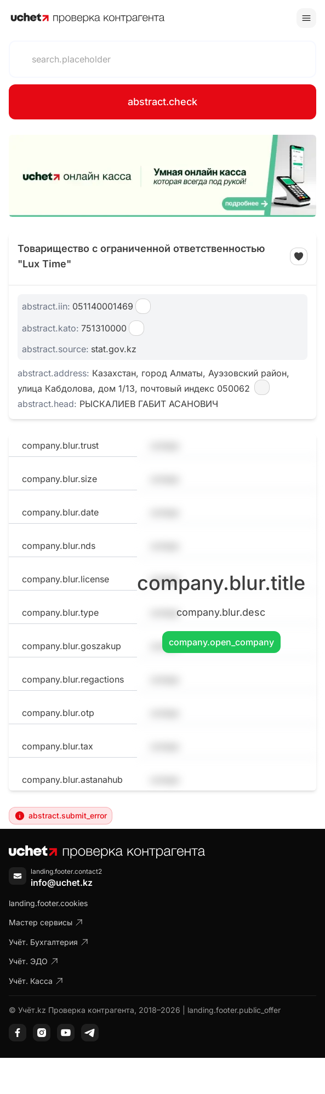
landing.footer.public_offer (234, 1010)
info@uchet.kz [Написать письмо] (62, 882)
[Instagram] (41, 1032)
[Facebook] (17, 1032)
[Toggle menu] (306, 18)
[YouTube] (66, 1032)
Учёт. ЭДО (34, 961)
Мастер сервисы (46, 922)
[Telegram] (90, 1032)
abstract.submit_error (60, 815)
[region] (162, 176)
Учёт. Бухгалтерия (49, 942)
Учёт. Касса (36, 981)
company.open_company (221, 642)
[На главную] (88, 18)
